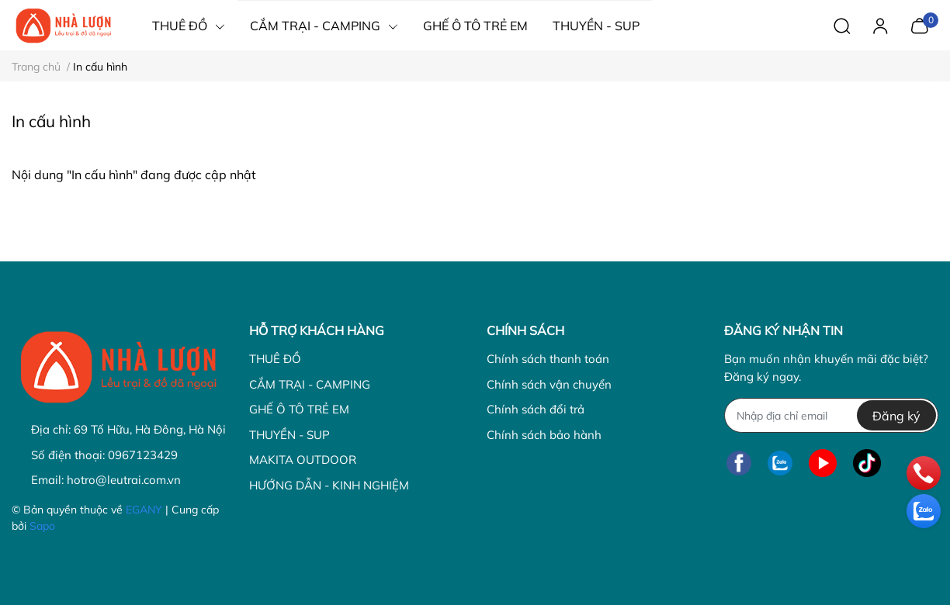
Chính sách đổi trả (535, 409)
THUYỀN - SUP (289, 434)
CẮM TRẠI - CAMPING (309, 384)
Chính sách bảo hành (544, 434)
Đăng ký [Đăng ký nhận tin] (896, 416)
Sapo (42, 526)
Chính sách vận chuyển (549, 384)
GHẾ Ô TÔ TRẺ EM (299, 409)
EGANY (144, 510)
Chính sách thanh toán (548, 358)
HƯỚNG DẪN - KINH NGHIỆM (329, 485)
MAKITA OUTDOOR (302, 459)
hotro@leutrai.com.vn (124, 479)
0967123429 (143, 455)
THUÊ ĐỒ (275, 358)
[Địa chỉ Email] (831, 415)
